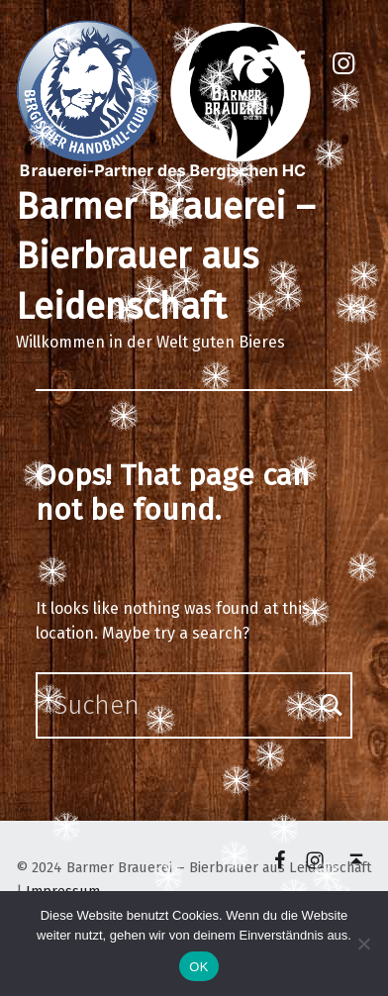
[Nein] (363, 943)
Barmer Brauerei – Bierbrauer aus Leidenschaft (165, 257)
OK (198, 966)
